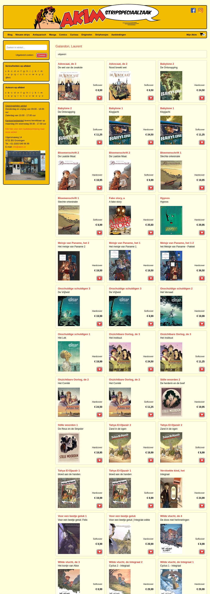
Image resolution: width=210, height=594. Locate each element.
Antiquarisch (39, 34)
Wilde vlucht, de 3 (69, 562)
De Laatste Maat (66, 156)
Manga (52, 34)
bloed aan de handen (69, 474)
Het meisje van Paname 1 (122, 246)
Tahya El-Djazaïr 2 (120, 424)
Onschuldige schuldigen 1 (74, 334)
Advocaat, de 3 (67, 63)
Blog (10, 34)
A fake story (115, 201)
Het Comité (64, 383)
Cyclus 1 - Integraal (170, 565)
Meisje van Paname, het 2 (73, 242)
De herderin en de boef (172, 383)
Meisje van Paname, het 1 (124, 242)
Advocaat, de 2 (118, 63)
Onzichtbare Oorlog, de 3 (124, 334)
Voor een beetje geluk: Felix (72, 520)
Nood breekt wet (117, 67)
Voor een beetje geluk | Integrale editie (129, 520)
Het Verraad (166, 292)
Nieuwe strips (23, 34)
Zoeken (42, 55)
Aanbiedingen (118, 34)
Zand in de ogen (117, 428)
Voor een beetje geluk (122, 516)
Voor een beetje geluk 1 (72, 516)
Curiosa (74, 34)
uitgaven (62, 54)
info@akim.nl (19, 147)
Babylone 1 (116, 108)
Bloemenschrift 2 (68, 152)
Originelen (86, 34)
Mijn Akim (191, 34)
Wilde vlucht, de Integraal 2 (125, 562)
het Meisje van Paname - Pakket (177, 246)
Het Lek (62, 337)
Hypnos (165, 198)
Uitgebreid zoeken (25, 55)
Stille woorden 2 (170, 379)
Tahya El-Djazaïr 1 (69, 470)
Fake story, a (117, 198)
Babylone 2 (167, 63)
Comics (63, 34)
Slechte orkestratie (170, 156)
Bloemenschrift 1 (170, 152)
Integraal (165, 474)
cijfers (8, 77)
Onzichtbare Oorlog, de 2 (73, 379)
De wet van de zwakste (70, 67)
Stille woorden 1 (68, 424)
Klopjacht (114, 112)
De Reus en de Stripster (70, 428)
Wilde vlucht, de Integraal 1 (177, 562)
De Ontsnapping (169, 67)
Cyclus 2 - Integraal (119, 565)
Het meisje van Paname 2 (71, 246)
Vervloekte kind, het (172, 470)
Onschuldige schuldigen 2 (176, 288)
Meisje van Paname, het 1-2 (177, 242)
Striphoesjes (101, 34)
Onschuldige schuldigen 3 (74, 288)
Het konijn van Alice (68, 565)
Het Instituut (115, 337)
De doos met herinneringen (174, 520)
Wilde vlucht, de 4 (171, 516)
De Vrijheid (63, 292)
